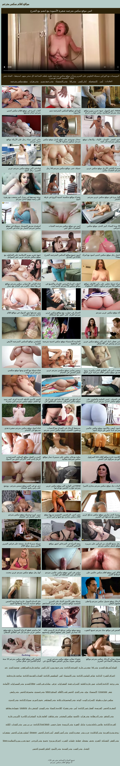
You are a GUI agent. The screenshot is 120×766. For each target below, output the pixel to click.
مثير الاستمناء (60, 81)
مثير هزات (33, 81)
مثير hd (71, 81)
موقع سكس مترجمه (17, 81)
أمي (100, 81)
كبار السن (81, 81)
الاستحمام (92, 81)
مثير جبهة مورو (46, 81)
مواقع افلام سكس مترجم (14, 4)
